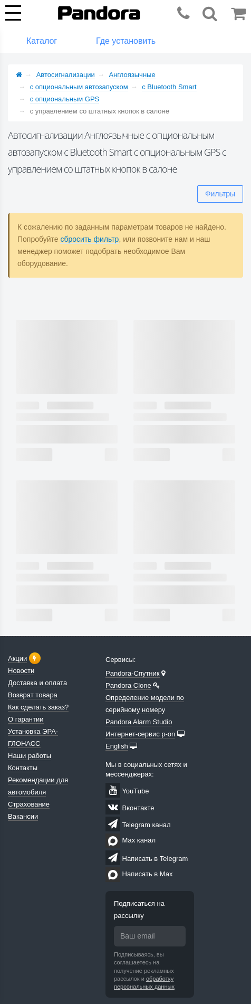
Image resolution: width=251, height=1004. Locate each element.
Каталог (41, 40)
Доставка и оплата (37, 683)
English (116, 746)
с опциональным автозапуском (79, 87)
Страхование (29, 804)
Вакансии (23, 816)
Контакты (22, 768)
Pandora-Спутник (132, 673)
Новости (21, 671)
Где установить (126, 40)
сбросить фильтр (89, 239)
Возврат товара (32, 695)
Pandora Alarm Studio (138, 722)
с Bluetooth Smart (169, 87)
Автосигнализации (65, 75)
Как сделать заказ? (38, 707)
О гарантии (26, 719)
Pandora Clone (128, 685)
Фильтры (220, 194)
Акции (17, 658)
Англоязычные (132, 75)
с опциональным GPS (65, 99)
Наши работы (29, 756)
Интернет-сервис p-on (140, 734)
